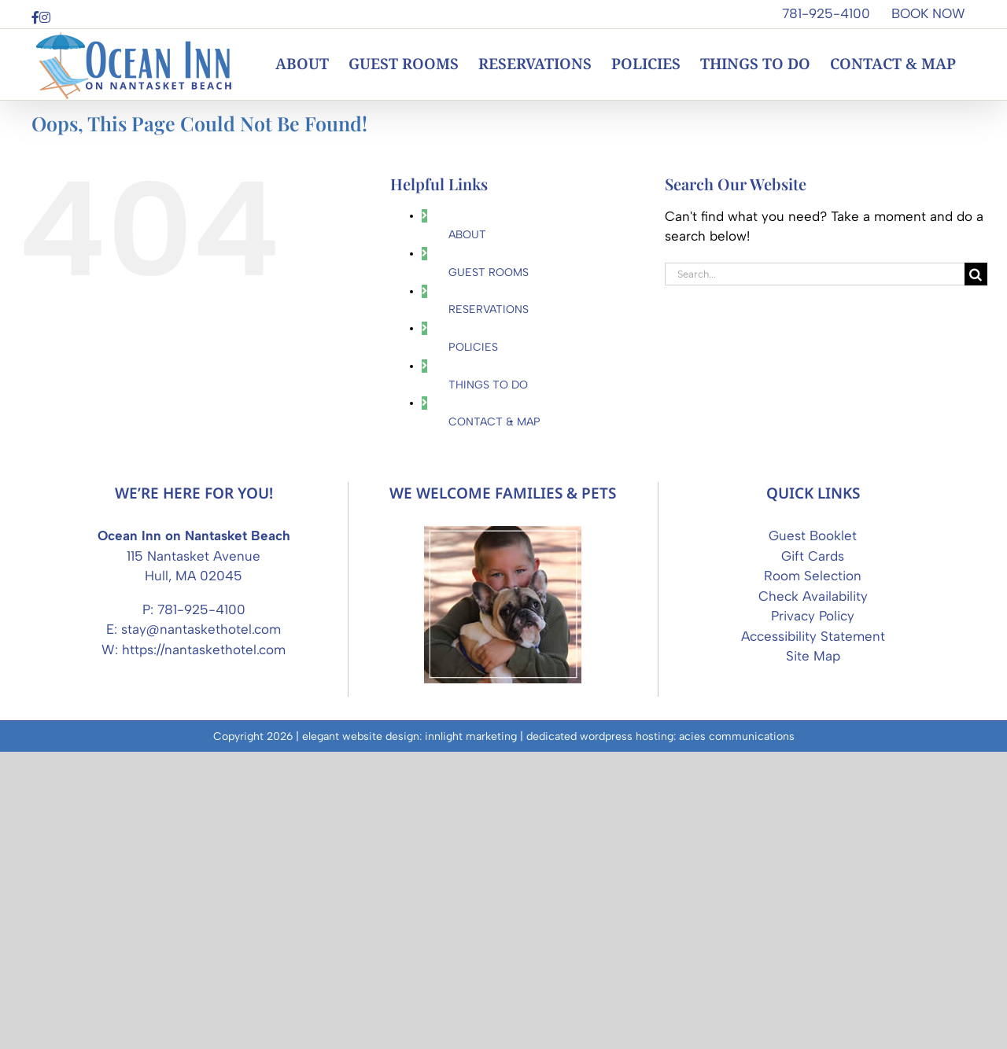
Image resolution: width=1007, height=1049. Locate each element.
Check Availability (813, 893)
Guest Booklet (813, 833)
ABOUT (467, 234)
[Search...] (815, 274)
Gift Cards (812, 853)
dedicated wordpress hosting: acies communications (660, 1033)
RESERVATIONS (488, 309)
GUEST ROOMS (488, 272)
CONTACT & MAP (494, 422)
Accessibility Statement (813, 933)
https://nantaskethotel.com (204, 947)
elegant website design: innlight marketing (409, 1033)
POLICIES (473, 347)
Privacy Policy (812, 913)
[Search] (976, 274)
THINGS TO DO (488, 385)
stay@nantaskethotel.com (201, 926)
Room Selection (812, 873)
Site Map (813, 953)
